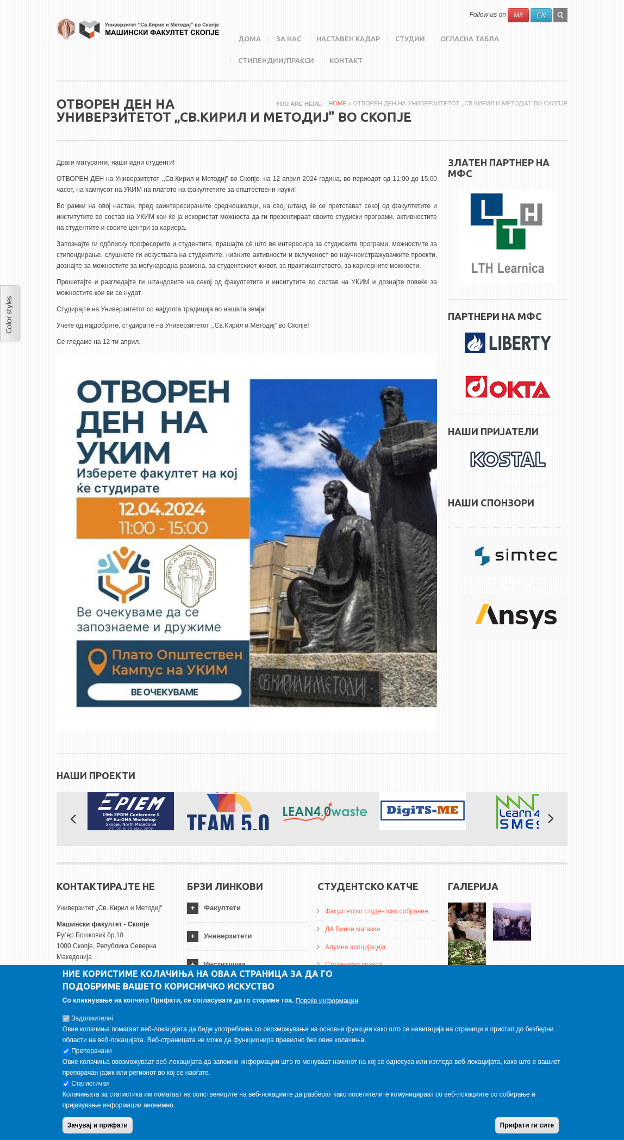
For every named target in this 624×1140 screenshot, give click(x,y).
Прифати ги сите (527, 1128)
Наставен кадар (348, 38)
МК (518, 15)
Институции (225, 964)
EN (541, 15)
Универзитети (228, 936)
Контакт (346, 60)
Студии (410, 38)
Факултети (222, 908)
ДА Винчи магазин (352, 929)
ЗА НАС (288, 38)
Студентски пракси (353, 964)
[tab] (247, 908)
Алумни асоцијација (355, 947)
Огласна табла (469, 38)
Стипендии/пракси (276, 60)
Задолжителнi (92, 1021)
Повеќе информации (327, 1004)
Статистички (90, 1087)
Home (337, 103)
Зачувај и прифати (97, 1128)
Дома (249, 38)
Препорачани (91, 1054)
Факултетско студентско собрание (376, 911)
